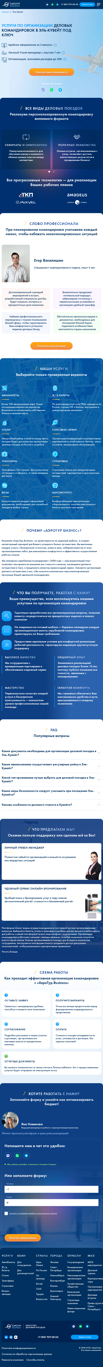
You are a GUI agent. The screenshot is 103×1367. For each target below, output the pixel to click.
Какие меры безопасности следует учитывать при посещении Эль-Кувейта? (48, 793)
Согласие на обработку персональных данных (27, 1354)
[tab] (49, 171)
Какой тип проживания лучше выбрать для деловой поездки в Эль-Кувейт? (48, 779)
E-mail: (9, 1197)
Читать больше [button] (10, 951)
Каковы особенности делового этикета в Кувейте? (37, 805)
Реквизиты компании (12, 1359)
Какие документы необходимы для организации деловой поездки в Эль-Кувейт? (49, 753)
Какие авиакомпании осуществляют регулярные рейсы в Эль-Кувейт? (45, 766)
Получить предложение (22, 1237)
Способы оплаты (35, 1359)
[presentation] (26, 1226)
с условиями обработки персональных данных (33, 1213)
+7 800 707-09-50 (69, 4)
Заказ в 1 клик (87, 4)
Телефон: (10, 1184)
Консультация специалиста (51, 72)
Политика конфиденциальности (19, 1348)
